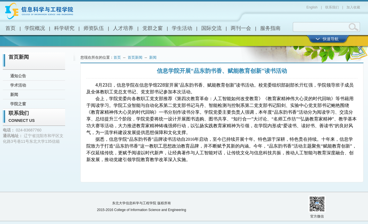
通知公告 (18, 76)
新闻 (14, 94)
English (311, 7)
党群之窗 (152, 28)
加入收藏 (353, 7)
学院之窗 (18, 104)
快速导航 (331, 39)
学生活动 (182, 28)
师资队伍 (94, 28)
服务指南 (270, 28)
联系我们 (332, 7)
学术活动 (18, 85)
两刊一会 (241, 28)
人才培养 (123, 28)
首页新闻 (18, 57)
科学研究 (64, 28)
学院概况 (35, 28)
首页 (10, 28)
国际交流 (211, 28)
